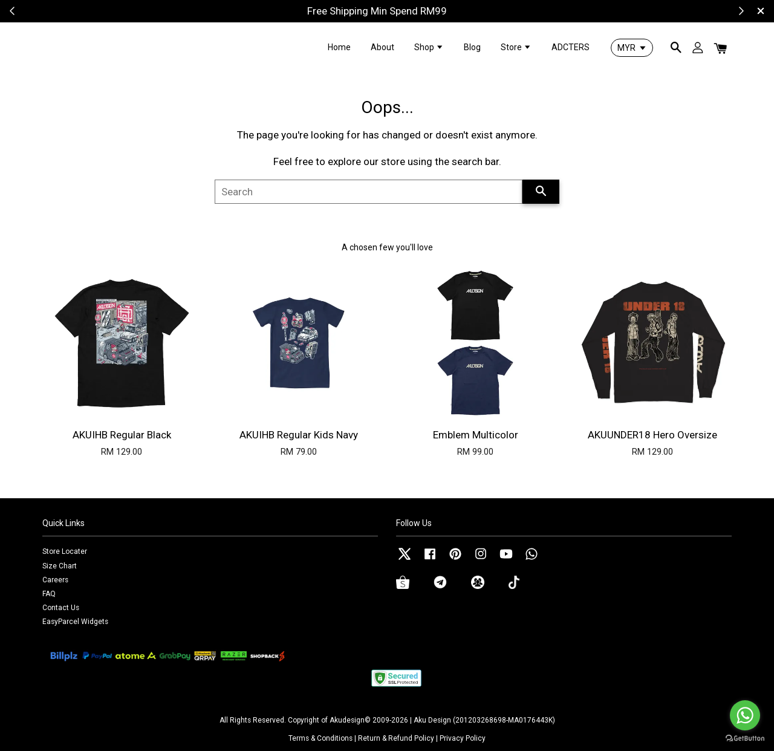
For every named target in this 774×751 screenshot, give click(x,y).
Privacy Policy (463, 738)
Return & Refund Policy (396, 738)
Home (339, 47)
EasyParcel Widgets (75, 621)
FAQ (49, 594)
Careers (55, 580)
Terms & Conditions (320, 738)
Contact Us (60, 607)
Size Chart (59, 566)
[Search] (368, 192)
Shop (429, 47)
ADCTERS (570, 47)
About (382, 47)
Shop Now (434, 11)
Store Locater (64, 551)
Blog (472, 47)
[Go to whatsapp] (745, 715)
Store (516, 47)
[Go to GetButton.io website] (745, 739)
